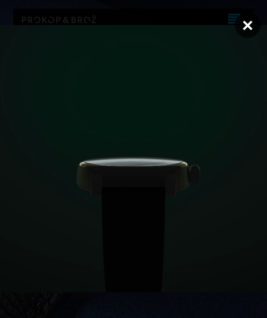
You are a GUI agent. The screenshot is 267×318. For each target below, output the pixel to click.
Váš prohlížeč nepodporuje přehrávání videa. (133, 158)
